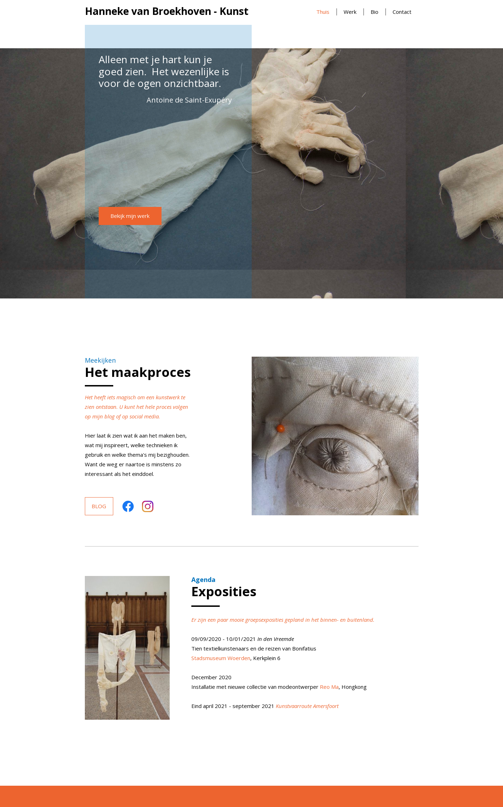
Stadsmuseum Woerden (220, 657)
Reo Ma (329, 686)
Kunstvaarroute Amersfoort (307, 705)
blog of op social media (131, 416)
